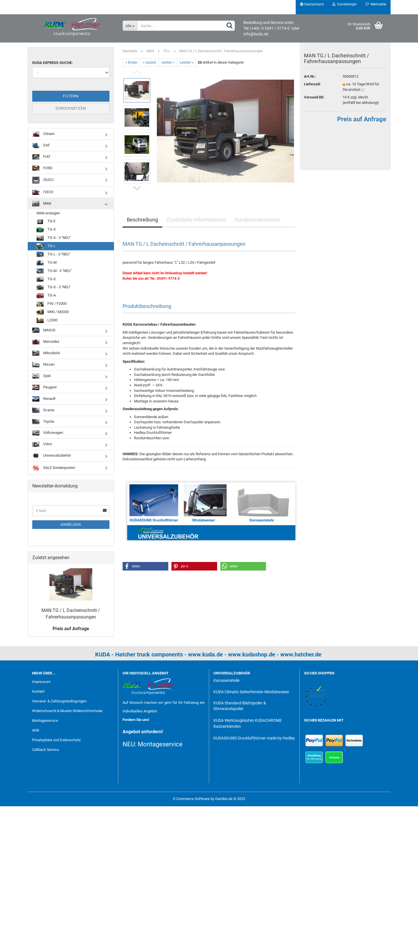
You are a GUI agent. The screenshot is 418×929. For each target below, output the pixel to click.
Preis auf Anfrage (361, 124)
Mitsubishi (46, 353)
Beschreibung (142, 220)
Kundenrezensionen (257, 220)
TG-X (46, 229)
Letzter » (186, 62)
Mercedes (45, 341)
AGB (35, 730)
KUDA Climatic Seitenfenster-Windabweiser (251, 692)
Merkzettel (375, 4)
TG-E (46, 221)
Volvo (42, 444)
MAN (41, 203)
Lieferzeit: (312, 89)
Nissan (43, 364)
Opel (41, 376)
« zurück (149, 62)
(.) (362, 95)
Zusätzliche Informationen (196, 220)
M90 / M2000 (53, 312)
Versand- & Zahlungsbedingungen (59, 701)
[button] (145, 566)
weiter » (168, 62)
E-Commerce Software (191, 799)
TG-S (46, 279)
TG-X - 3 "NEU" (54, 238)
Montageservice (45, 720)
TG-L (46, 246)
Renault (43, 399)
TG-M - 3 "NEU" (54, 271)
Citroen (43, 134)
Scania (43, 410)
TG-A (46, 296)
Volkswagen (47, 433)
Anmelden (71, 525)
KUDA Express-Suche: (52, 63)
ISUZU (42, 180)
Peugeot (44, 387)
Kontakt (38, 691)
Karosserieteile (226, 680)
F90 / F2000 (52, 304)
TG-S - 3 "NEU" (54, 287)
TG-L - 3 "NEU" (53, 254)
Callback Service (45, 749)
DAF (41, 145)
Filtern (71, 96)
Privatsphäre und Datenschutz (56, 740)
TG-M (47, 262)
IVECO (42, 192)
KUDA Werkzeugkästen (233, 720)
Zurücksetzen (70, 108)
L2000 (47, 320)
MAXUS (43, 330)
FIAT (41, 157)
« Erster (131, 62)
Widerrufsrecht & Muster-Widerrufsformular (67, 711)
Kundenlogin (344, 4)
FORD (42, 168)
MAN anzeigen (48, 213)
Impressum (41, 682)
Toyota (43, 421)
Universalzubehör (51, 456)
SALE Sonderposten (53, 467)
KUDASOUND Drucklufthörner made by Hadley (254, 738)
